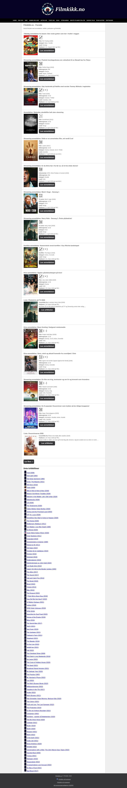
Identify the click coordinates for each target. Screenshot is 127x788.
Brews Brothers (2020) (34, 744)
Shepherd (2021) (32, 638)
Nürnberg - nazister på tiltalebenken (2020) (41, 717)
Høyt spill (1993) (32, 476)
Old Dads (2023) (32, 548)
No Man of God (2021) (34, 768)
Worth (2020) (31, 729)
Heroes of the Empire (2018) (36, 617)
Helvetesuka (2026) (33, 500)
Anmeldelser (34, 20)
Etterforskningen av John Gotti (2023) (39, 563)
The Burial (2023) (32, 581)
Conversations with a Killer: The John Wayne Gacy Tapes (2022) (48, 750)
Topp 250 (52, 20)
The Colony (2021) (33, 701)
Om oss (21, 20)
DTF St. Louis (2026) (34, 515)
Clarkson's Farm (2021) (34, 635)
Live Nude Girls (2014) (34, 566)
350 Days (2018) (32, 485)
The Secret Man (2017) (34, 623)
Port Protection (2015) (34, 707)
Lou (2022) (30, 680)
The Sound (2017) (33, 575)
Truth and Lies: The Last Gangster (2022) (40, 704)
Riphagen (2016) (32, 759)
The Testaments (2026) (34, 506)
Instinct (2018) (31, 605)
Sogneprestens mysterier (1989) (37, 542)
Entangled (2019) (32, 539)
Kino (58, 20)
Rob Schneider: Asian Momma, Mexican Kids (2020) (44, 698)
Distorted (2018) (32, 557)
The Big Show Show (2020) (36, 720)
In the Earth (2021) (33, 738)
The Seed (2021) (32, 665)
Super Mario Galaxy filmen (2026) (38, 533)
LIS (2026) (30, 503)
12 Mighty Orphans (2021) (35, 602)
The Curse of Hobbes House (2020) (38, 662)
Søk (26, 20)
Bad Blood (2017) (32, 771)
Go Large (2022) (32, 659)
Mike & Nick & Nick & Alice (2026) (38, 490)
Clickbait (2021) (32, 723)
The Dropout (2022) (33, 593)
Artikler (44, 20)
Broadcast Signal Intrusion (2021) (38, 668)
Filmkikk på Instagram (63, 782)
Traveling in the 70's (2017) (36, 689)
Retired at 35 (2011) (33, 545)
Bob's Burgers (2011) (34, 695)
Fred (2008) (31, 473)
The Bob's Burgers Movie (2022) (37, 683)
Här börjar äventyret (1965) (36, 479)
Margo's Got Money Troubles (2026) (39, 493)
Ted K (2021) (31, 626)
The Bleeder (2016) (33, 641)
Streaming (65, 20)
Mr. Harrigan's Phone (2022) (36, 677)
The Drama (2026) (33, 521)
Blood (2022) (31, 584)
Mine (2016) (31, 620)
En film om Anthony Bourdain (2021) (39, 710)
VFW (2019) (31, 611)
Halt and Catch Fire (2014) (35, 578)
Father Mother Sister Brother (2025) (38, 509)
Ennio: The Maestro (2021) (35, 482)
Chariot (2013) (31, 587)
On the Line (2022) (33, 644)
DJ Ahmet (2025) (32, 530)
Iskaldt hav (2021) (33, 647)
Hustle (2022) (31, 692)
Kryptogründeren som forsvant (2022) (39, 765)
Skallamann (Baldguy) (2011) (36, 524)
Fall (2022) (30, 650)
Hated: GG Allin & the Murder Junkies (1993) (41, 569)
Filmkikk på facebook (64, 779)
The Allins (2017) (32, 572)
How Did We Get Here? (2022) (37, 599)
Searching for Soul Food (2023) (37, 614)
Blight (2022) (31, 735)
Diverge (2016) (32, 554)
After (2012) (30, 590)
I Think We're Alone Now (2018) (37, 596)
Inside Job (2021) (32, 741)
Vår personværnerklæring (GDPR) (63, 785)
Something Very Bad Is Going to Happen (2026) (42, 518)
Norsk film (91, 20)
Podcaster (100, 20)
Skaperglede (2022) (33, 762)
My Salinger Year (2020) (35, 671)
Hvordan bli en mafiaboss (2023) (37, 551)
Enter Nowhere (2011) (34, 536)
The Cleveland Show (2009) (36, 653)
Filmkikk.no (58, 776)
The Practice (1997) (33, 674)
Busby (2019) (31, 726)
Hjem (15, 20)
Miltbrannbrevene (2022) (35, 686)
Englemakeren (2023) (34, 560)
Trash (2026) (31, 487)
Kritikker (109, 20)
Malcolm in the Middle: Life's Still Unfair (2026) (42, 497)
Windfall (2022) (32, 747)
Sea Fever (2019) (32, 629)
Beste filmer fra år (77, 20)
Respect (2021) (32, 732)
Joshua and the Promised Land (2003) (39, 512)
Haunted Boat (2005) (34, 753)
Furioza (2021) (31, 756)
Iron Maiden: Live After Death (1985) (39, 527)
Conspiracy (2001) (33, 713)
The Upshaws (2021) (34, 632)
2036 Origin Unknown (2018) (36, 608)
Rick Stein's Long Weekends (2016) (38, 656)
